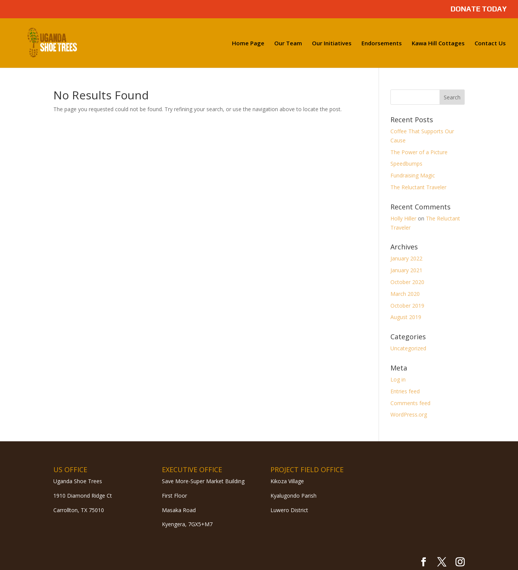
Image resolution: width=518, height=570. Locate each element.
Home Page (248, 43)
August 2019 (405, 317)
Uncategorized (408, 348)
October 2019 (407, 305)
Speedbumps (406, 163)
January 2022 (406, 258)
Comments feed (410, 403)
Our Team (288, 43)
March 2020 (405, 293)
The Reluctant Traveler (418, 187)
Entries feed (405, 391)
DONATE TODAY (479, 9)
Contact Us (490, 43)
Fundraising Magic (412, 175)
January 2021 (406, 270)
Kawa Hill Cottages (438, 43)
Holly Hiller (403, 218)
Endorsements (381, 43)
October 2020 (407, 282)
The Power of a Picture (419, 152)
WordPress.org (408, 414)
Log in (398, 379)
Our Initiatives (332, 43)
